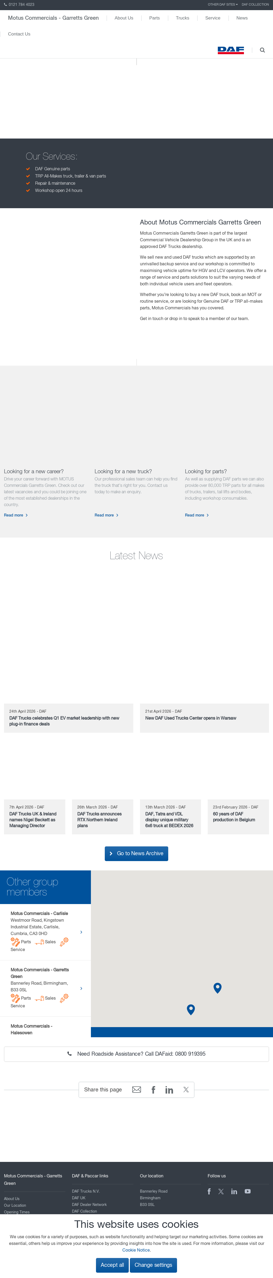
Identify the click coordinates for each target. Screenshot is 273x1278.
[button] (191, 1009)
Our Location (15, 1206)
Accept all (112, 1265)
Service (212, 18)
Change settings (153, 1265)
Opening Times (17, 1212)
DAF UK (78, 1198)
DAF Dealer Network (89, 1205)
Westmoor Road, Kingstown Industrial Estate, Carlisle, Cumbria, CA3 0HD (40, 932)
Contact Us (19, 34)
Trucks (182, 18)
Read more (13, 515)
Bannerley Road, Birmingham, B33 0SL (40, 988)
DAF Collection (255, 4)
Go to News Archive (136, 854)
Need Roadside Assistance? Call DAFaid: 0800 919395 (136, 1054)
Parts (154, 18)
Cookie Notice (136, 1250)
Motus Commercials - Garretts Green (53, 18)
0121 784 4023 (19, 5)
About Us (124, 18)
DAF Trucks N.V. (86, 1191)
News (242, 18)
